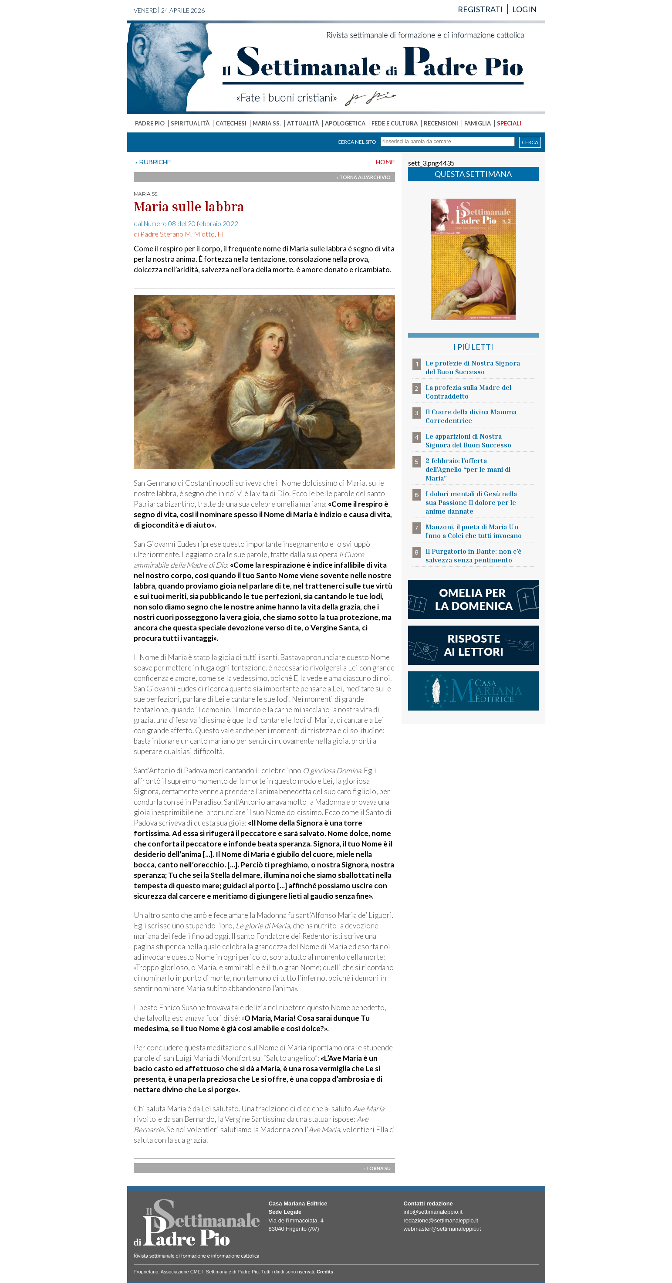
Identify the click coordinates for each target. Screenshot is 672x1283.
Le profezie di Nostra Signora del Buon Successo (472, 367)
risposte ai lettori (473, 645)
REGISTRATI (480, 9)
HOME (385, 162)
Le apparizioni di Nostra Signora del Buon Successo (468, 440)
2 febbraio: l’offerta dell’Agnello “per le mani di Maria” (467, 469)
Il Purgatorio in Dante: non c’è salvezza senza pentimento (473, 555)
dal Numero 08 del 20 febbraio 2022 (186, 223)
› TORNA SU (377, 1168)
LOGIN (524, 9)
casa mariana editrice (473, 691)
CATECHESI (231, 123)
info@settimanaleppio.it (432, 1212)
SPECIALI (509, 123)
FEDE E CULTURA (394, 123)
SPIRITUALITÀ (190, 123)
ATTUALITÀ (303, 123)
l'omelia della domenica (473, 599)
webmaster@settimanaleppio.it (442, 1228)
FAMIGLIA (477, 123)
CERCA (530, 142)
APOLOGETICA (345, 123)
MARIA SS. (267, 123)
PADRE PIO (150, 123)
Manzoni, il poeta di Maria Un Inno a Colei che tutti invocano (473, 531)
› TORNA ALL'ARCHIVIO (364, 177)
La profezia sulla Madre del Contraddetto (468, 391)
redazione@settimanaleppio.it (440, 1220)
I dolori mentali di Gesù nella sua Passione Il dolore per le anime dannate (471, 502)
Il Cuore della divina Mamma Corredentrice (471, 416)
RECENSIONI (441, 123)
